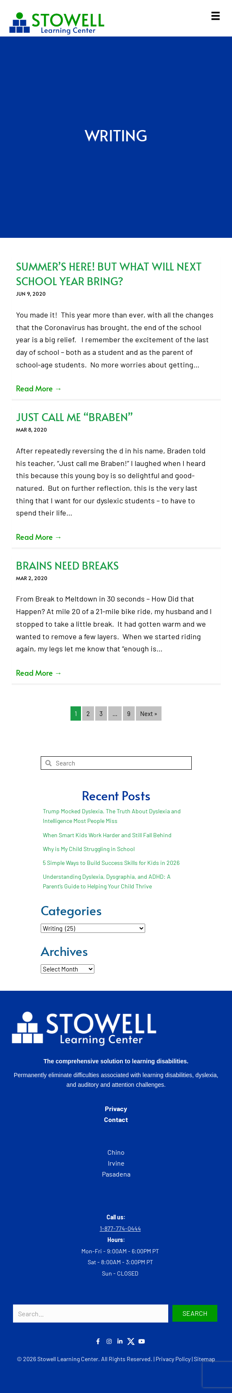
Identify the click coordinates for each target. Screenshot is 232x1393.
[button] (194, 1313)
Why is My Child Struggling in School (89, 848)
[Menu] (216, 16)
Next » (148, 713)
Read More (39, 388)
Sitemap (204, 1358)
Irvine (116, 1163)
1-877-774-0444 (120, 1228)
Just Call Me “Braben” (74, 416)
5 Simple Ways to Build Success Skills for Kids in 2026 (111, 862)
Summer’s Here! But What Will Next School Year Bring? (109, 273)
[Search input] (90, 1313)
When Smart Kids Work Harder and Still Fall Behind (107, 834)
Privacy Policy (173, 1358)
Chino (116, 1152)
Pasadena (116, 1174)
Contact (116, 1119)
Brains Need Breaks (67, 565)
